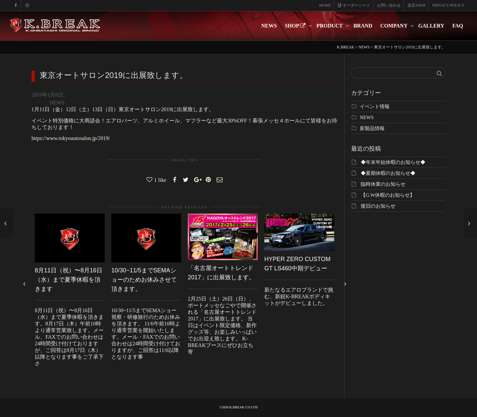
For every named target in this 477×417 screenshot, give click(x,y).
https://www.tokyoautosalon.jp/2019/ (70, 138)
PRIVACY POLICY (448, 5)
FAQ (457, 26)
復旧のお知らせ (378, 206)
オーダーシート (354, 5)
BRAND (362, 26)
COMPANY (394, 26)
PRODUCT (330, 26)
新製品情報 (372, 128)
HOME (325, 5)
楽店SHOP (416, 5)
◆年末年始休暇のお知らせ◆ (393, 162)
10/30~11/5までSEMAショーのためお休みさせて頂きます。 (144, 279)
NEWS (269, 26)
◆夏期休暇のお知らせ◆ (388, 173)
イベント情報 (375, 106)
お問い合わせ (389, 5)
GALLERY (431, 26)
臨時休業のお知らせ (383, 184)
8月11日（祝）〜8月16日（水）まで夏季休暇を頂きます (68, 279)
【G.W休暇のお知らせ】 (388, 195)
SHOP (296, 26)
